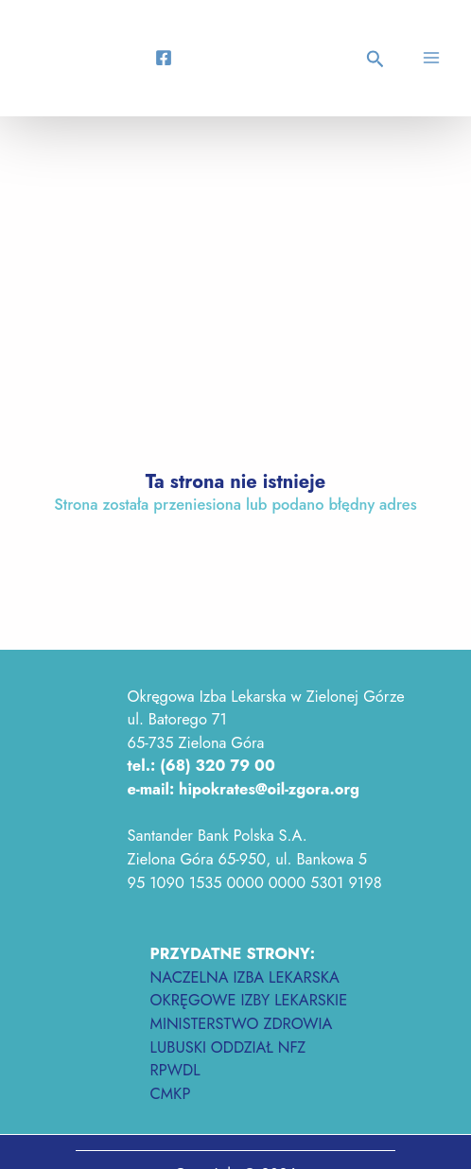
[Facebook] (163, 57)
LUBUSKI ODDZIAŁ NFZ (228, 1047)
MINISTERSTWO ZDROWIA (241, 1023)
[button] (378, 61)
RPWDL (175, 1069)
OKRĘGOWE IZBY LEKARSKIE (249, 999)
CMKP (170, 1093)
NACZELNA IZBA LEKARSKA (245, 977)
